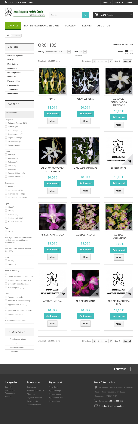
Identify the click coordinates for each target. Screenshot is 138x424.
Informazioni (17, 331)
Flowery (71, 25)
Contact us (106, 2)
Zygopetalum (13, 89)
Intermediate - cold (16, 194)
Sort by (41, 52)
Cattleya (11, 60)
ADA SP (52, 98)
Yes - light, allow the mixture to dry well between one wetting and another (18, 240)
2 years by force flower (18, 284)
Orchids (13, 25)
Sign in (129, 2)
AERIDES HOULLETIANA (118, 236)
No (11, 231)
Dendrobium (13, 94)
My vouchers (54, 401)
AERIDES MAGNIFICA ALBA (119, 303)
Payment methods (16, 347)
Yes (12, 264)
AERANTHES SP (119, 168)
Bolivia (12, 166)
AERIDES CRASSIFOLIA (52, 234)
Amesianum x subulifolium (19, 301)
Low (11, 211)
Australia (13, 158)
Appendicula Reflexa (17, 304)
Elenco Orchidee (34, 405)
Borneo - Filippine (16, 173)
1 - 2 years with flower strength (19, 276)
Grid (126, 52)
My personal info (56, 398)
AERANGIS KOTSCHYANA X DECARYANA (119, 101)
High (11, 207)
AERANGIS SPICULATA (85, 168)
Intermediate (15, 190)
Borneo (12, 169)
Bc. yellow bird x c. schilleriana (18, 311)
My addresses (55, 394)
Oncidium (12, 77)
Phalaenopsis (13, 85)
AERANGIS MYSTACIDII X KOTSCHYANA (52, 170)
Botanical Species (15, 56)
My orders (53, 387)
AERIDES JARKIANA (85, 301)
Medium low (15, 222)
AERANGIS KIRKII (85, 98)
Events (87, 25)
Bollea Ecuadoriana (17, 314)
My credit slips (55, 390)
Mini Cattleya (13, 64)
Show (76, 52)
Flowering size (16, 288)
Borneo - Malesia (16, 177)
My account (55, 382)
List (131, 52)
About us (103, 25)
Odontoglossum (14, 72)
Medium (13, 214)
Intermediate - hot (17, 198)
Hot (11, 186)
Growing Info (32, 401)
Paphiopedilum (14, 81)
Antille (12, 155)
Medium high (15, 218)
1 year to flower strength (19, 280)
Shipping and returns (17, 339)
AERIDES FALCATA (85, 234)
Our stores (13, 351)
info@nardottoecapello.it (113, 406)
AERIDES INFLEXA (52, 301)
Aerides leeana (15, 297)
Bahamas (13, 162)
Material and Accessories (42, 25)
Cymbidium (12, 68)
